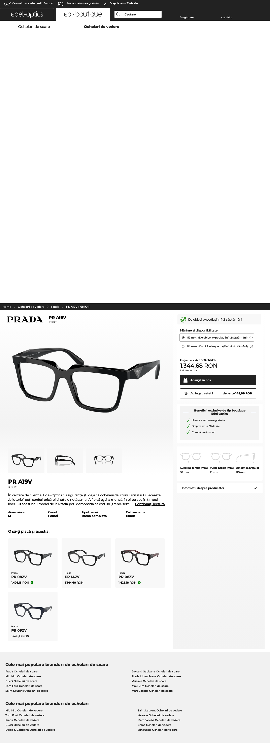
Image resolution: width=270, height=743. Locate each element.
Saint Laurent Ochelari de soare (26, 496)
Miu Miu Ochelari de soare (23, 482)
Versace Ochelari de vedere (156, 521)
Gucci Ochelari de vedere (22, 531)
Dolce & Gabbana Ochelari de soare (155, 477)
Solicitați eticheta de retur (196, 637)
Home (6, 113)
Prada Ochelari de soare (21, 477)
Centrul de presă (14, 637)
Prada (55, 113)
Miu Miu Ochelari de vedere (23, 516)
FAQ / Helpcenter (190, 647)
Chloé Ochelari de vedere (154, 531)
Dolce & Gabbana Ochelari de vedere (30, 535)
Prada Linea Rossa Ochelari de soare (156, 482)
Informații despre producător (203, 294)
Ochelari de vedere (31, 113)
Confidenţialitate (40, 723)
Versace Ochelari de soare (149, 487)
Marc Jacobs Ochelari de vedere (159, 526)
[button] (27, 14)
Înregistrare (187, 17)
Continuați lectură (150, 310)
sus (263, 723)
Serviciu (97, 631)
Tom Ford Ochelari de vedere (24, 521)
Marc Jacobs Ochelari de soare (152, 496)
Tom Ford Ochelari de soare (23, 492)
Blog (182, 642)
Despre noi (11, 631)
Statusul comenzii (191, 652)
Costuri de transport (104, 642)
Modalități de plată (103, 637)
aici (109, 583)
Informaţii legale (65, 723)
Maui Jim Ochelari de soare (150, 492)
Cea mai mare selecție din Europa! (32, 3)
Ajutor (183, 631)
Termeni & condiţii (15, 723)
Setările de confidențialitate (21, 642)
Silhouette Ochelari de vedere (157, 535)
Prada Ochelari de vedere (22, 526)
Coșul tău (226, 17)
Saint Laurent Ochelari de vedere (160, 516)
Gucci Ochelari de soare (21, 487)
